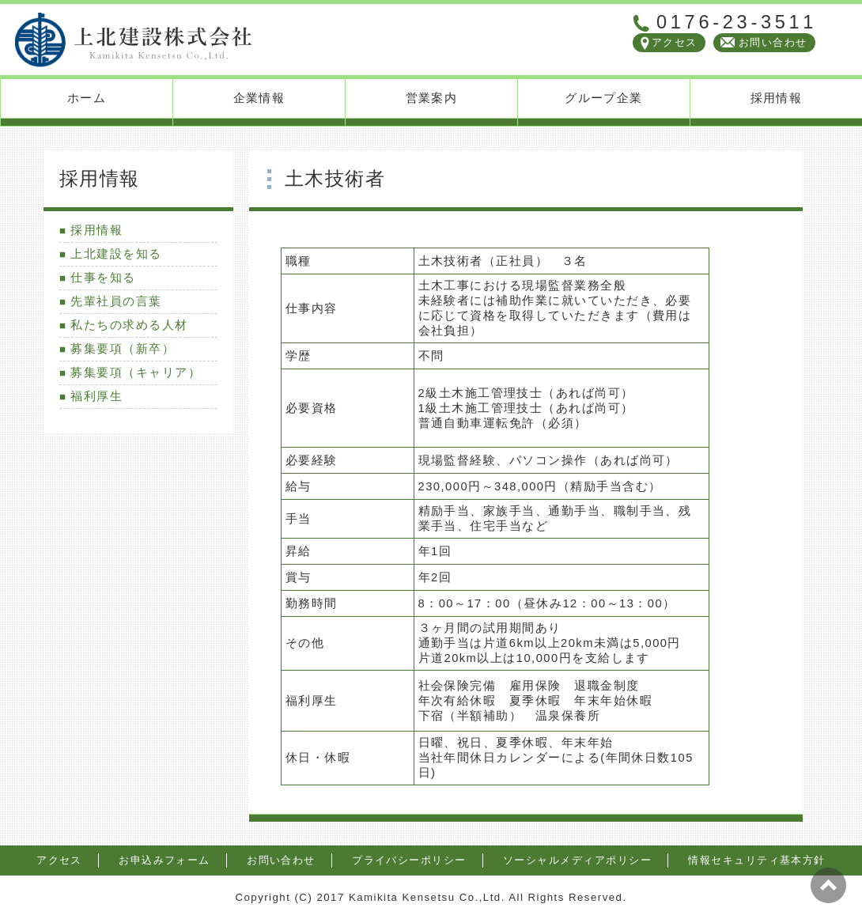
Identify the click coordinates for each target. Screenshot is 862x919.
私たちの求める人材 (128, 325)
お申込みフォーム (164, 860)
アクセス (675, 42)
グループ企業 (604, 98)
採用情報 (776, 98)
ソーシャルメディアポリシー (577, 860)
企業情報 (259, 98)
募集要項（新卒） (122, 348)
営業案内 (432, 98)
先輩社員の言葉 (115, 301)
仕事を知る (102, 277)
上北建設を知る (115, 254)
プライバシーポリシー (409, 860)
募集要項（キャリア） (135, 372)
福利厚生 (96, 396)
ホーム (86, 98)
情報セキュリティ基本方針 (757, 860)
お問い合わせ (773, 42)
